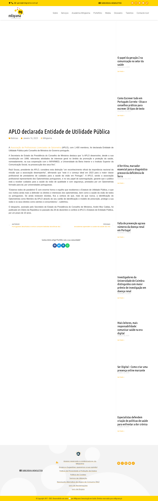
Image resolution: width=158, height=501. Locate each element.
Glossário (118, 13)
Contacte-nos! (143, 13)
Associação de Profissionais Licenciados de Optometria (36, 147)
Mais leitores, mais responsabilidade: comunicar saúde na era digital (130, 328)
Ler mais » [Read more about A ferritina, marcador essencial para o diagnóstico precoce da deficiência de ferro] (120, 183)
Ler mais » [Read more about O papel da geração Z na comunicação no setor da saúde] (120, 71)
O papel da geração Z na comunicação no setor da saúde (130, 61)
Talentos (129, 13)
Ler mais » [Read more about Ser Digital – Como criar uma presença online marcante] (120, 377)
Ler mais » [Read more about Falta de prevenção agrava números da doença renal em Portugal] (120, 237)
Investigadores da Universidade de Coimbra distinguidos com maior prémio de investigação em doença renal (131, 284)
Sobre (55, 13)
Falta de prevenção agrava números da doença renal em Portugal (131, 226)
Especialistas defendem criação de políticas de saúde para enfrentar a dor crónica (132, 420)
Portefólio (97, 13)
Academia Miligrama (81, 13)
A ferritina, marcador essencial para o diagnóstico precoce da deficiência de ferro (132, 171)
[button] (55, 245)
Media (108, 13)
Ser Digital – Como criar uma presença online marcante (132, 368)
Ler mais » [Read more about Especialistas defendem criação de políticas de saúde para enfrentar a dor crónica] (120, 431)
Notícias (14, 138)
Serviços (64, 13)
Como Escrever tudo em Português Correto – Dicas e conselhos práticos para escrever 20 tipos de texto (132, 103)
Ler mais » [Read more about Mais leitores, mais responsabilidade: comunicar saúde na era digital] (120, 340)
